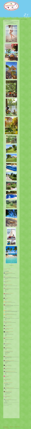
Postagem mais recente (5, 426)
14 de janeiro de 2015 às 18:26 (9, 356)
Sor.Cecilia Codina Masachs (7, 360)
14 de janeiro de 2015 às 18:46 (12, 360)
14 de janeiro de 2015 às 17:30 (8, 347)
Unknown (6, 301)
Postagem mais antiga (17, 426)
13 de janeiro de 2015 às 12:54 (8, 304)
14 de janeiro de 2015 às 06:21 (9, 321)
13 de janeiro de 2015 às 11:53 (11, 293)
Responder (6, 286)
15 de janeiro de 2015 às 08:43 (10, 382)
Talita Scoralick (6, 284)
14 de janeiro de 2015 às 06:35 (9, 325)
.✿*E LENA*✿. (6, 382)
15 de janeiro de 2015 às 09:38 (9, 391)
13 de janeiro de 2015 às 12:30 (9, 301)
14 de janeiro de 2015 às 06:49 (10, 328)
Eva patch (6, 321)
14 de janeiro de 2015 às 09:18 (11, 331)
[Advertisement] (11, 422)
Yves (5, 347)
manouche (6, 325)
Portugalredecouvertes (7, 293)
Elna (5, 343)
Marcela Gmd (6, 391)
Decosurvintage (6, 272)
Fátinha (5, 304)
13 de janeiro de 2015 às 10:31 (10, 284)
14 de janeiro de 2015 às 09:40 (9, 337)
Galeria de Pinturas (6, 328)
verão (6, 269)
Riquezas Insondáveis (6, 331)
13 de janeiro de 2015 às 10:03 (10, 272)
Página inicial (11, 426)
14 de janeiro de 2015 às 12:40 (8, 343)
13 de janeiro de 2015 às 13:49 (9, 310)
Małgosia (5, 356)
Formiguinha (6, 337)
